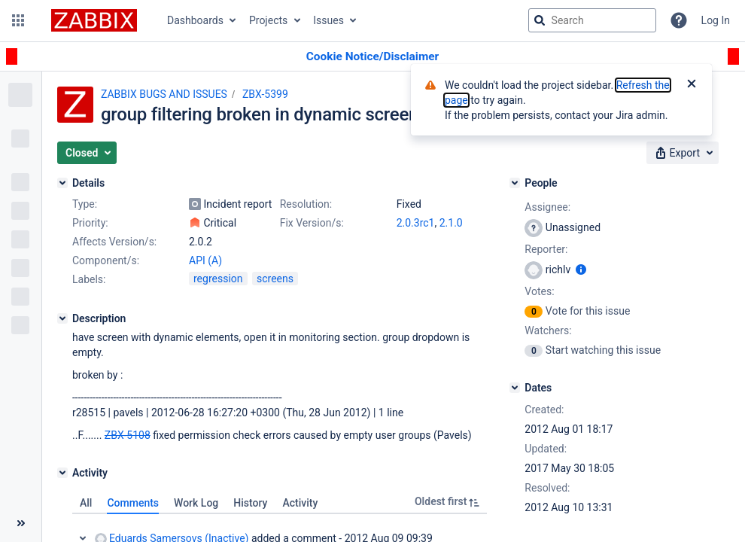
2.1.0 (451, 223)
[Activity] (62, 472)
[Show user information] (581, 269)
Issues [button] (328, 20)
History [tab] (250, 503)
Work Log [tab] (196, 503)
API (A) (205, 260)
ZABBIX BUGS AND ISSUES (164, 94)
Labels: (88, 279)
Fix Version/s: (312, 223)
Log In (715, 20)
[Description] (62, 318)
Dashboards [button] (195, 20)
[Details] (62, 183)
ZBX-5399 (265, 94)
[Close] (691, 85)
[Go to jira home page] (94, 20)
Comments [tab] (133, 503)
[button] (18, 20)
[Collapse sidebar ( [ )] (21, 523)
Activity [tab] (300, 503)
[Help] (679, 20)
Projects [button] (268, 20)
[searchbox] (592, 20)
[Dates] (514, 387)
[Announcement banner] (372, 57)
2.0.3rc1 (416, 223)
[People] (514, 183)
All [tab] (86, 503)
